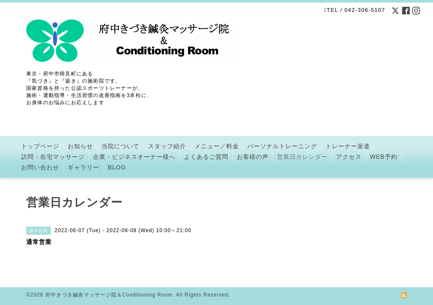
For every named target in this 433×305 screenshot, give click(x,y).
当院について (120, 146)
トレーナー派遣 (348, 146)
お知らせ (80, 146)
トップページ (40, 146)
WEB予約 (383, 156)
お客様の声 (253, 156)
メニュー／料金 (217, 146)
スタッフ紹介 (167, 146)
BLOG (117, 167)
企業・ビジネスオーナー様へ (134, 156)
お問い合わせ (40, 167)
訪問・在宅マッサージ (53, 156)
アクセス (349, 156)
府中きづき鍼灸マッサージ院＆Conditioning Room (109, 295)
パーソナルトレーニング (282, 146)
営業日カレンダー (302, 156)
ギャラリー (83, 167)
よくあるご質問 (206, 156)
